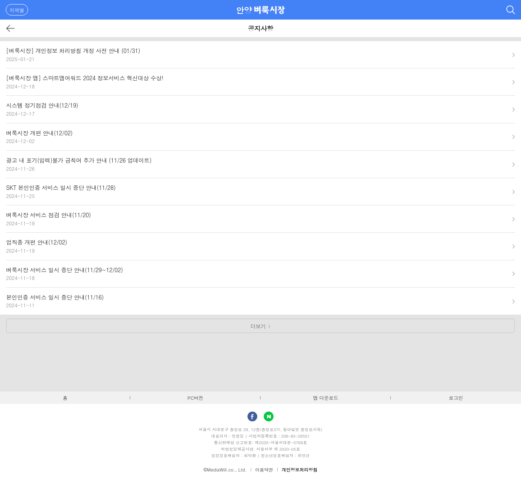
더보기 (258, 326)
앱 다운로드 (325, 397)
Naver (269, 416)
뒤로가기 (11, 28)
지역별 (17, 10)
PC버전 (196, 397)
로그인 (456, 397)
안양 (244, 10)
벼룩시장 (269, 10)
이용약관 (264, 470)
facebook (252, 416)
